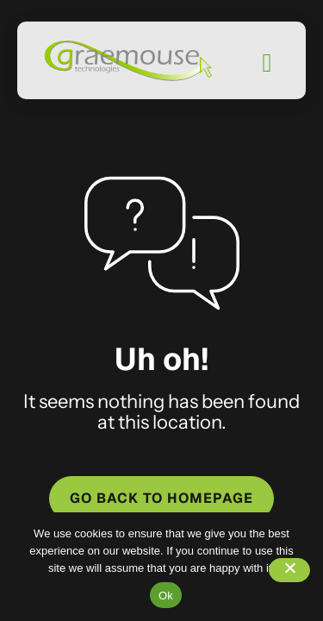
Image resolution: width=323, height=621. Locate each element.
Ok (165, 595)
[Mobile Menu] (267, 63)
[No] (289, 570)
